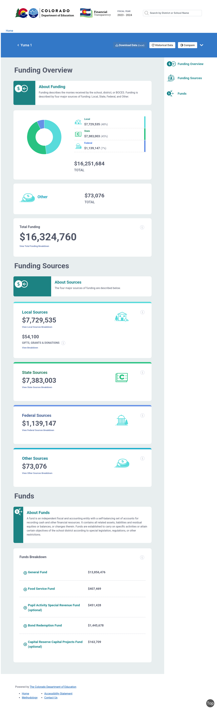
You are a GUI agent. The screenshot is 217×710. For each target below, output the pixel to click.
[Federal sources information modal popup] (142, 415)
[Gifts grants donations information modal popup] (63, 343)
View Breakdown (30, 347)
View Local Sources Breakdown (37, 327)
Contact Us (51, 697)
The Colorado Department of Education (53, 686)
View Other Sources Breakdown (37, 473)
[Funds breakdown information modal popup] (142, 557)
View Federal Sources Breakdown (38, 430)
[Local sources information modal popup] (142, 312)
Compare (187, 45)
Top (210, 703)
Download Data (130, 45)
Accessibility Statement (58, 693)
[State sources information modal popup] (142, 372)
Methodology (30, 697)
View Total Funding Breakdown (34, 246)
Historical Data (162, 45)
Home (9, 30)
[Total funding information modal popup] (142, 227)
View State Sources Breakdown (37, 387)
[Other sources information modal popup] (142, 458)
